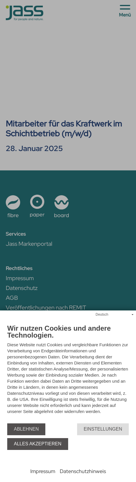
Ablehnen (26, 429)
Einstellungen (103, 429)
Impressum (42, 471)
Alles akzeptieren (38, 443)
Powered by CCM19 (68, 464)
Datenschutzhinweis (83, 471)
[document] (68, 374)
